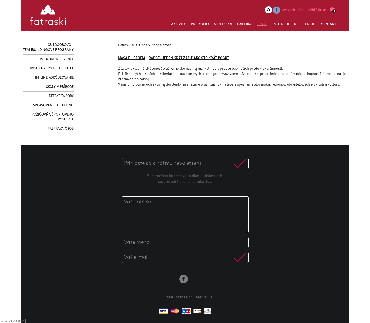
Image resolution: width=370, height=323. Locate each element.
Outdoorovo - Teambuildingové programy (48, 47)
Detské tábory (61, 96)
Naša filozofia (161, 45)
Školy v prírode (60, 87)
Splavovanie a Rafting (53, 105)
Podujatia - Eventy (57, 59)
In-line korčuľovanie (54, 77)
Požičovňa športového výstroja (53, 117)
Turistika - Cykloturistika (50, 68)
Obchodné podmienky (175, 297)
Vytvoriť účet (293, 10)
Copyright (204, 297)
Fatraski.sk (126, 45)
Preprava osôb (61, 128)
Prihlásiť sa (317, 10)
